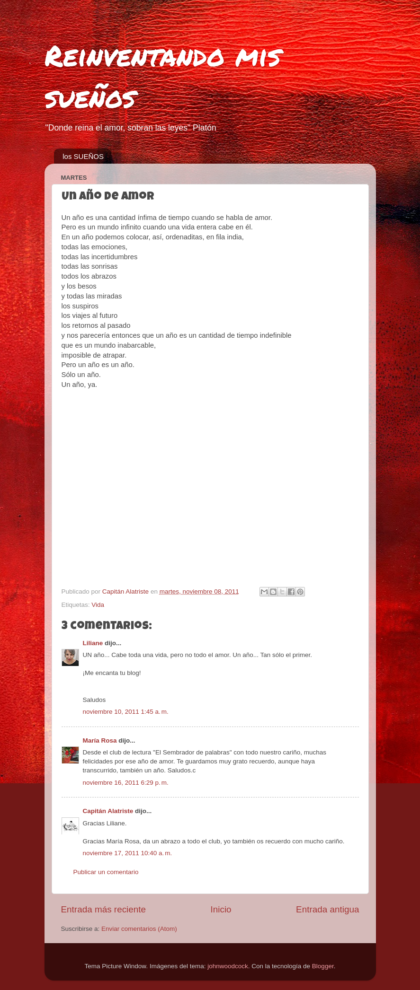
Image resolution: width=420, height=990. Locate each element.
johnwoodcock (227, 966)
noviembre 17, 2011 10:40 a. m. (127, 853)
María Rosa (100, 740)
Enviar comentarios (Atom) (139, 928)
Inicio (221, 909)
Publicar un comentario (106, 872)
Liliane (93, 643)
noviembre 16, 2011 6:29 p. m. (126, 782)
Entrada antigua (327, 909)
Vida (97, 604)
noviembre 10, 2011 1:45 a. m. (126, 711)
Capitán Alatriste (108, 811)
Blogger (323, 966)
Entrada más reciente (103, 909)
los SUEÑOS (83, 156)
